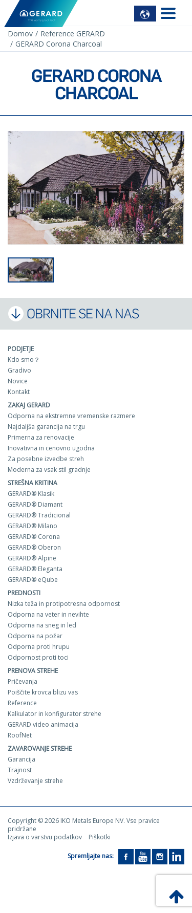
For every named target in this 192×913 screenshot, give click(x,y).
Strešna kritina (32, 483)
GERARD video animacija (43, 724)
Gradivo (19, 370)
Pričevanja (22, 681)
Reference (22, 703)
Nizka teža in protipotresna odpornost (64, 603)
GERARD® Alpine (32, 558)
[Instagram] (159, 856)
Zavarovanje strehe (40, 748)
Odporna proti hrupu (39, 646)
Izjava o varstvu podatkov (45, 837)
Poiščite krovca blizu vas (43, 692)
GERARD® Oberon (34, 547)
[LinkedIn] (176, 856)
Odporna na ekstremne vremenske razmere (71, 415)
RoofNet (20, 735)
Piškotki (100, 837)
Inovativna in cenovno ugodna (51, 448)
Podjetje (21, 348)
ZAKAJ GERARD (29, 405)
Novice (18, 381)
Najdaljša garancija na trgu (46, 426)
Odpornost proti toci (38, 657)
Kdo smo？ (24, 359)
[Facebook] (126, 856)
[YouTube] (143, 856)
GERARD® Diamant (35, 504)
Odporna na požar (35, 636)
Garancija (21, 759)
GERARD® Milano (32, 525)
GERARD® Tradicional (39, 515)
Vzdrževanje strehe (35, 780)
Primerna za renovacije (41, 437)
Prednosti (24, 593)
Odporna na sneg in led (42, 625)
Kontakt (19, 391)
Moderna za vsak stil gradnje (49, 469)
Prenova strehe (33, 670)
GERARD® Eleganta (35, 568)
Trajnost (20, 770)
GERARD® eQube (33, 579)
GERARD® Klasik (31, 493)
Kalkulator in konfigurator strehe (54, 713)
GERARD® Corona (34, 536)
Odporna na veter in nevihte (48, 614)
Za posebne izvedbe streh (46, 458)
